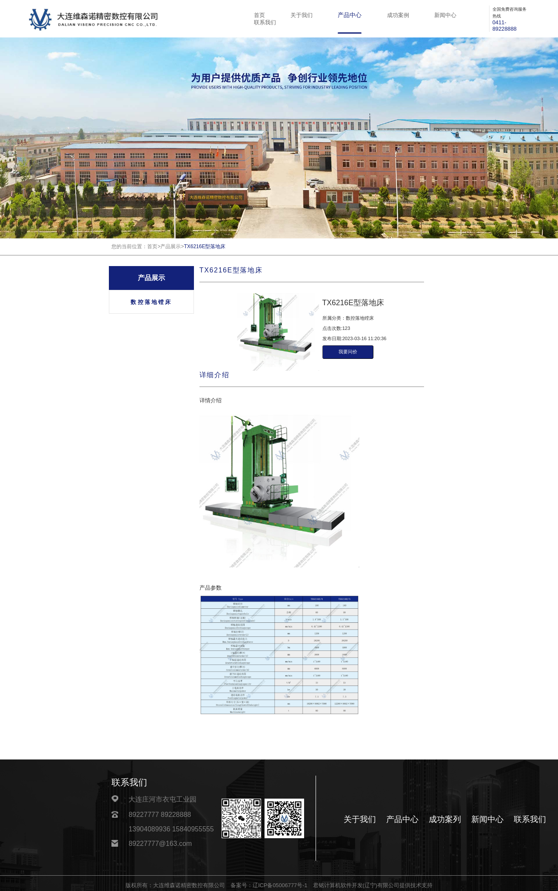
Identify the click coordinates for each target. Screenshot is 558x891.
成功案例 (398, 15)
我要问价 (348, 351)
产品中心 (350, 14)
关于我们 (301, 15)
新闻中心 (445, 15)
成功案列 (445, 819)
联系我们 (265, 23)
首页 (259, 15)
